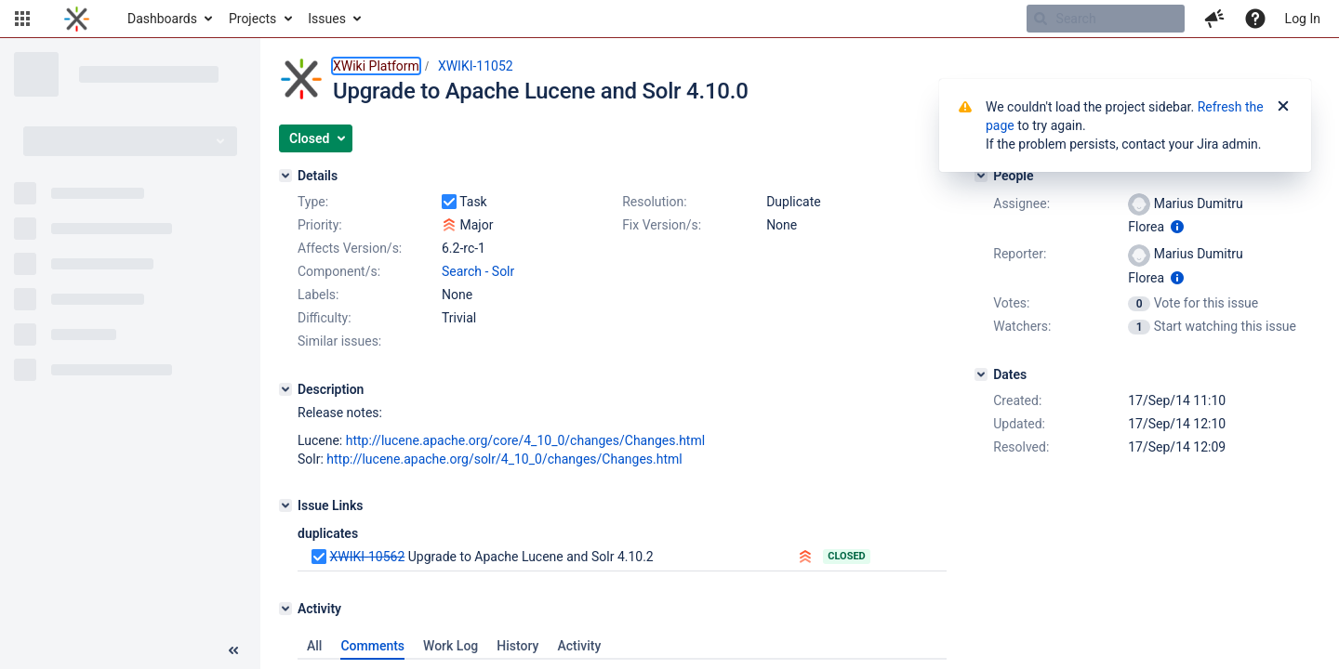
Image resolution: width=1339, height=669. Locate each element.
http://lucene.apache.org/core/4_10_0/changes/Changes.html (525, 440)
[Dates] (981, 374)
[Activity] (285, 608)
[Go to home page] (76, 18)
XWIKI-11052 (475, 66)
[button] (22, 18)
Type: (313, 201)
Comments (372, 645)
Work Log (450, 645)
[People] (981, 175)
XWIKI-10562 (366, 556)
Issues (327, 18)
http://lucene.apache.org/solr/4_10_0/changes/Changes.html (504, 459)
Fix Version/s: (661, 224)
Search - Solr (478, 271)
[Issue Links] (285, 505)
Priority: (320, 224)
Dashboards (162, 18)
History (517, 645)
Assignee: (1021, 203)
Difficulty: (324, 317)
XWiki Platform (376, 66)
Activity (579, 645)
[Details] (285, 175)
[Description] (285, 389)
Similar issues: (339, 341)
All (314, 645)
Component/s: (339, 271)
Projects (252, 18)
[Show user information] (1177, 226)
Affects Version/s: (350, 248)
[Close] (1283, 107)
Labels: (318, 294)
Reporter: (1019, 253)
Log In (1302, 18)
